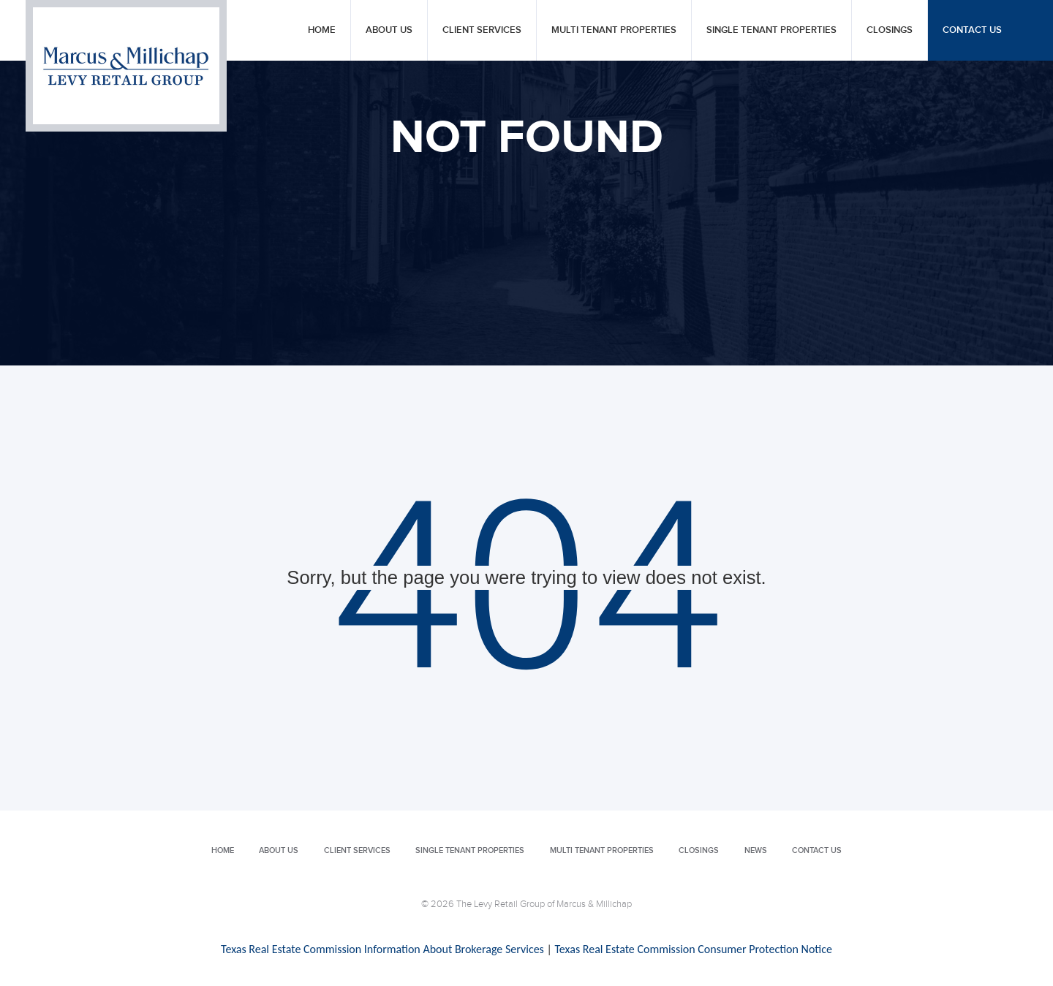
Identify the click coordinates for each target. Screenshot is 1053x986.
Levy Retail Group (126, 66)
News (755, 850)
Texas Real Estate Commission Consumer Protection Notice (692, 949)
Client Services (481, 30)
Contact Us (972, 30)
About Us (389, 30)
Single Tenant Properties (771, 30)
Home (322, 30)
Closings (890, 30)
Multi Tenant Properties (613, 30)
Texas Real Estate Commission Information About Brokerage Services (382, 949)
